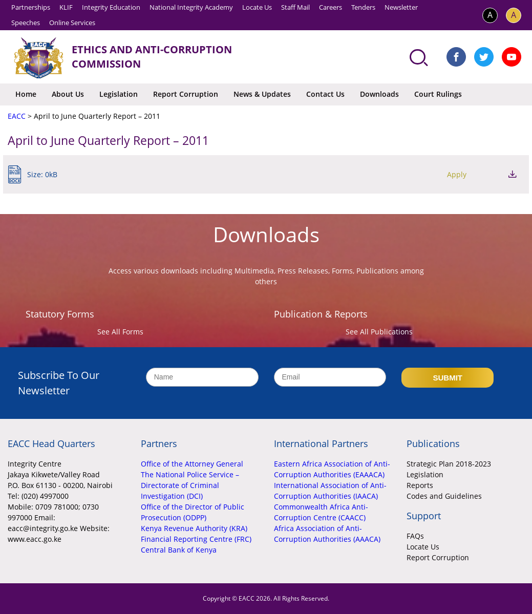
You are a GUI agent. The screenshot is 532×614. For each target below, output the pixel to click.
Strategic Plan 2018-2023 (449, 464)
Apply (456, 174)
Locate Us (257, 7)
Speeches (25, 22)
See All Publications (379, 331)
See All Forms (120, 331)
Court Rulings (438, 94)
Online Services (72, 22)
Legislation (118, 94)
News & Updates (262, 94)
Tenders (363, 7)
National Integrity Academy (191, 7)
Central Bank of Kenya (179, 550)
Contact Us (325, 94)
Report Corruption (185, 94)
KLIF (66, 7)
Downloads (379, 94)
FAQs (415, 536)
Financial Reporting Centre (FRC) (196, 539)
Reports (420, 485)
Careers (330, 7)
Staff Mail (295, 7)
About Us (68, 94)
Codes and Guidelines (444, 496)
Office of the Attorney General (192, 464)
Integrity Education (111, 7)
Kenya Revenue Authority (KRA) (194, 528)
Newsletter (401, 7)
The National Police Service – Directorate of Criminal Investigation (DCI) (190, 485)
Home (25, 94)
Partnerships (30, 7)
